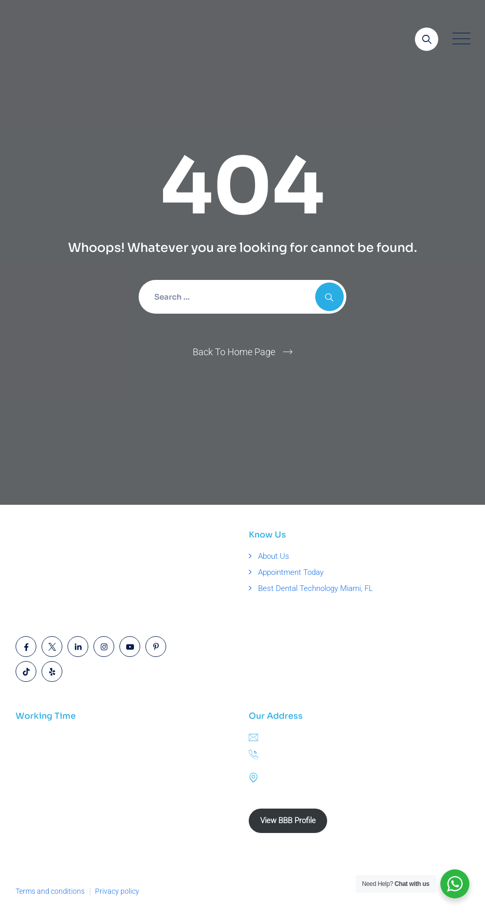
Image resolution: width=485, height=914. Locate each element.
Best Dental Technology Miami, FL (315, 588)
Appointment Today (291, 572)
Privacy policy (117, 891)
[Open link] (426, 39)
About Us (273, 556)
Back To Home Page (234, 351)
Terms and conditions (50, 891)
